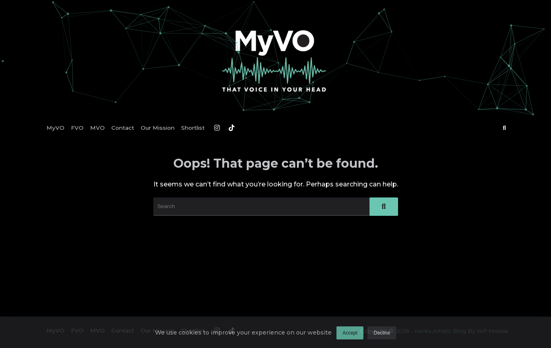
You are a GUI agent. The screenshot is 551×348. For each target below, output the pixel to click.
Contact (122, 127)
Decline (382, 335)
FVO (77, 127)
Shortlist (193, 127)
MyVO (55, 127)
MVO (97, 127)
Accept (350, 335)
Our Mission (158, 127)
